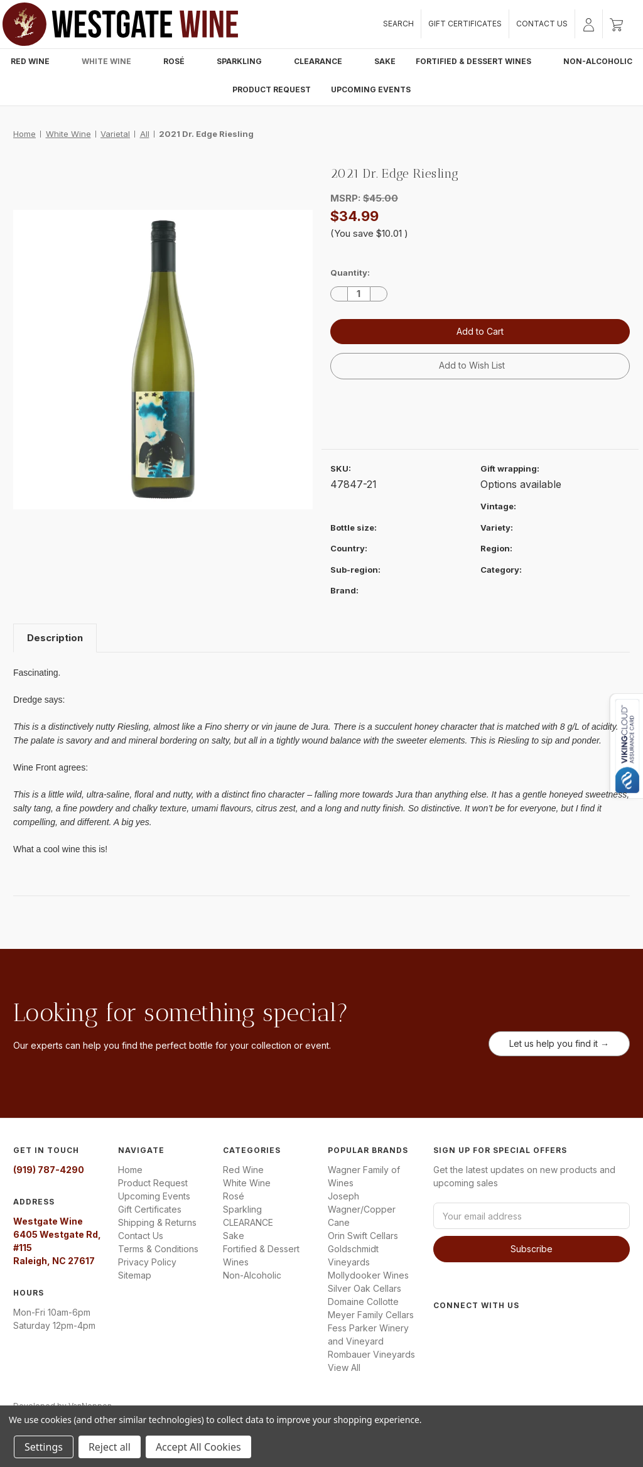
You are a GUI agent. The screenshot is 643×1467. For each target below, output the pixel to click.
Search (398, 23)
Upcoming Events (371, 89)
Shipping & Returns (157, 1222)
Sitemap (134, 1275)
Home (130, 1169)
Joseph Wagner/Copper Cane (362, 1209)
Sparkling (245, 61)
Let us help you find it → (559, 1043)
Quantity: (350, 273)
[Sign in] (588, 23)
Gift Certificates (465, 23)
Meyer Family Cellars (371, 1314)
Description (55, 638)
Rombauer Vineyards (371, 1354)
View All (344, 1367)
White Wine (112, 61)
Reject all (110, 1447)
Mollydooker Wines (368, 1275)
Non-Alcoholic (597, 61)
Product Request (271, 89)
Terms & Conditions (158, 1248)
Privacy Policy (147, 1262)
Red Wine (36, 61)
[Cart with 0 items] (616, 23)
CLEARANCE (324, 61)
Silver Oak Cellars (364, 1288)
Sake (385, 61)
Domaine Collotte (363, 1301)
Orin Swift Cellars (363, 1235)
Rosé (180, 61)
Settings (43, 1447)
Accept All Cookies (198, 1447)
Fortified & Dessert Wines (479, 61)
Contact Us (542, 23)
